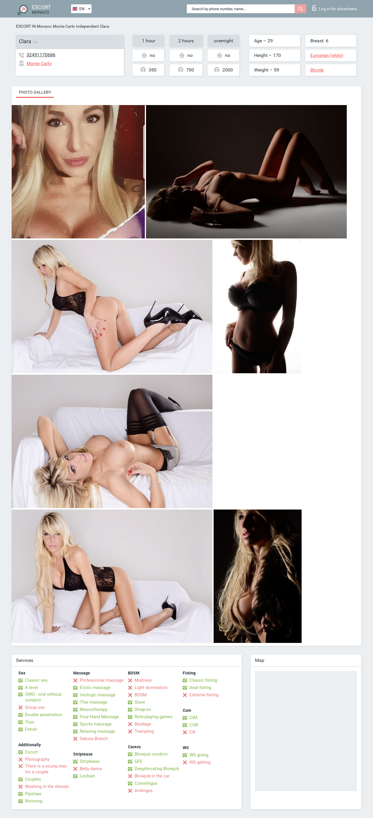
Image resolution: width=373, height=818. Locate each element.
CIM (193, 717)
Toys (29, 722)
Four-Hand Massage (99, 716)
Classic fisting (203, 680)
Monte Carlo (64, 26)
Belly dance (91, 768)
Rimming (33, 801)
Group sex (35, 707)
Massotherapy (94, 709)
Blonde (317, 70)
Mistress (143, 680)
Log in (334, 8)
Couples (33, 779)
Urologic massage (97, 694)
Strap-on (143, 709)
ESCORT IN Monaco (34, 26)
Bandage (143, 724)
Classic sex (36, 680)
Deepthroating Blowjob (157, 768)
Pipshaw (33, 793)
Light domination (151, 687)
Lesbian (87, 776)
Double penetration (43, 714)
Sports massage (96, 724)
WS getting (199, 762)
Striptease (90, 761)
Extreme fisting (204, 694)
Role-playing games (154, 716)
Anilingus (144, 790)
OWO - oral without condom (43, 697)
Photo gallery (35, 92)
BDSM (141, 694)
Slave (140, 702)
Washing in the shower (47, 786)
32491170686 (41, 54)
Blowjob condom (151, 754)
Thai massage (93, 702)
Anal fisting (200, 687)
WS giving (198, 755)
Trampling (144, 731)
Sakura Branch (94, 738)
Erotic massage (95, 687)
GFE (138, 761)
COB (193, 725)
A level (31, 687)
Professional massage (102, 680)
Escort (31, 752)
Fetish (31, 729)
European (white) (326, 55)
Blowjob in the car (152, 776)
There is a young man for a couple (46, 769)
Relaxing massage (97, 731)
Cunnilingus (146, 783)
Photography (37, 759)
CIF (192, 732)
